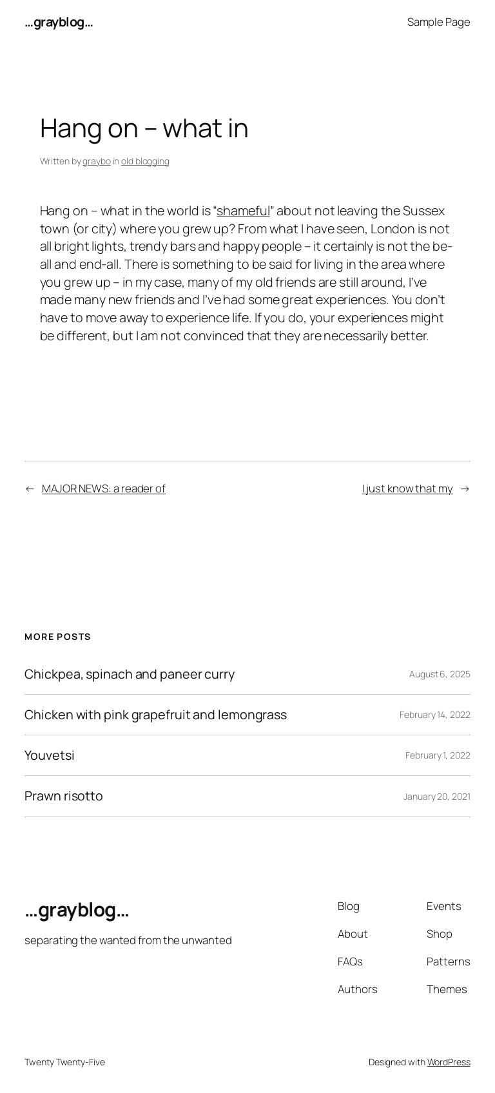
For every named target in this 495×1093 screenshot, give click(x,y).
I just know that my (407, 488)
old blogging (145, 161)
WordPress (449, 1062)
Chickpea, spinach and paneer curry (129, 674)
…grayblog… (58, 21)
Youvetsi (49, 755)
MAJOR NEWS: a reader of (104, 488)
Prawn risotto (63, 796)
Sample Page (439, 21)
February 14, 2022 (435, 714)
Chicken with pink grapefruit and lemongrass (155, 715)
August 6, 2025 (440, 674)
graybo (96, 161)
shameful (243, 210)
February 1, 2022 (437, 755)
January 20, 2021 (436, 796)
